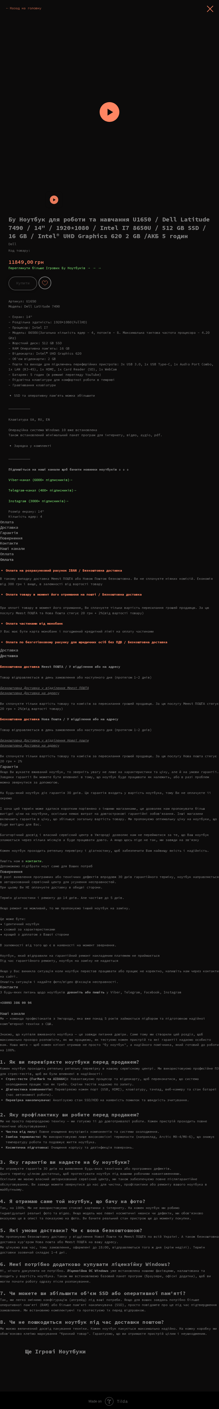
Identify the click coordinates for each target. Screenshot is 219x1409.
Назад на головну (25, 8)
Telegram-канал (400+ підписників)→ (42, 490)
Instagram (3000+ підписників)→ (38, 501)
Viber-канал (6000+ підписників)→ (40, 480)
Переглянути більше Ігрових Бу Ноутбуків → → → (54, 268)
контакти (33, 861)
